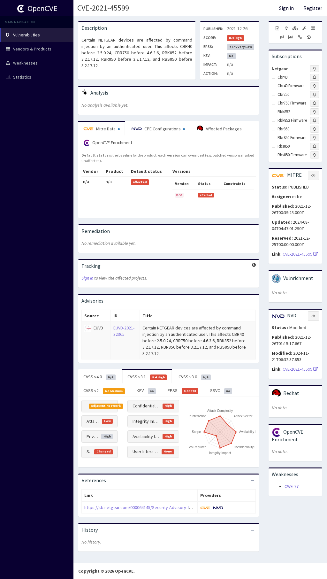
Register (312, 8)
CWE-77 (292, 486)
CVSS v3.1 (147, 377)
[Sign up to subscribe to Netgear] (314, 68)
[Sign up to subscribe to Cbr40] (314, 77)
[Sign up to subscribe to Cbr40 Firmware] (314, 85)
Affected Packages (219, 129)
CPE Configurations (158, 129)
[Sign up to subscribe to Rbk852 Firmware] (314, 120)
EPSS (183, 391)
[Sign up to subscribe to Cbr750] (314, 94)
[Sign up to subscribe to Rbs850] (314, 146)
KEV (146, 391)
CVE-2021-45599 (103, 8)
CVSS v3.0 (195, 377)
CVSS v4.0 (99, 377)
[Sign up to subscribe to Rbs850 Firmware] (314, 154)
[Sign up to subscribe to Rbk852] (314, 111)
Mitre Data (101, 129)
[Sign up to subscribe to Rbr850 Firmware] (314, 137)
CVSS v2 (104, 391)
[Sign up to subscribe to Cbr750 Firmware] (314, 103)
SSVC (221, 391)
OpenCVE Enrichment (107, 143)
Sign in (286, 8)
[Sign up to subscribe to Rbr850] (314, 129)
